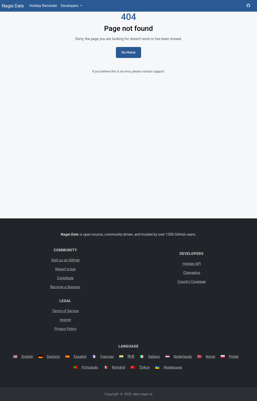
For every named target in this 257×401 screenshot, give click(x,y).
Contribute (65, 278)
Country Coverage (192, 281)
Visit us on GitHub (65, 260)
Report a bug (65, 269)
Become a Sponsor (65, 287)
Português (90, 367)
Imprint (65, 320)
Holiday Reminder (43, 6)
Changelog (191, 273)
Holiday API (191, 264)
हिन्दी (130, 356)
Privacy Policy (65, 329)
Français (107, 356)
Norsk (210, 356)
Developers (70, 6)
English (27, 356)
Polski (234, 356)
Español (80, 356)
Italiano (154, 356)
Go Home (128, 52)
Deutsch (53, 356)
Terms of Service (65, 311)
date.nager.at (142, 394)
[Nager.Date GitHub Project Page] (248, 6)
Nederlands (183, 356)
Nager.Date (13, 6)
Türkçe (144, 367)
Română (118, 367)
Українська (172, 367)
